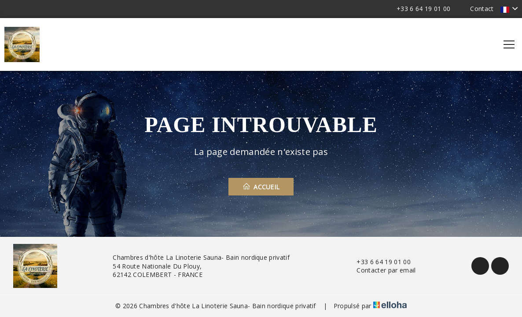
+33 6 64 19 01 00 (378, 262)
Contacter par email (380, 270)
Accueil (261, 186)
